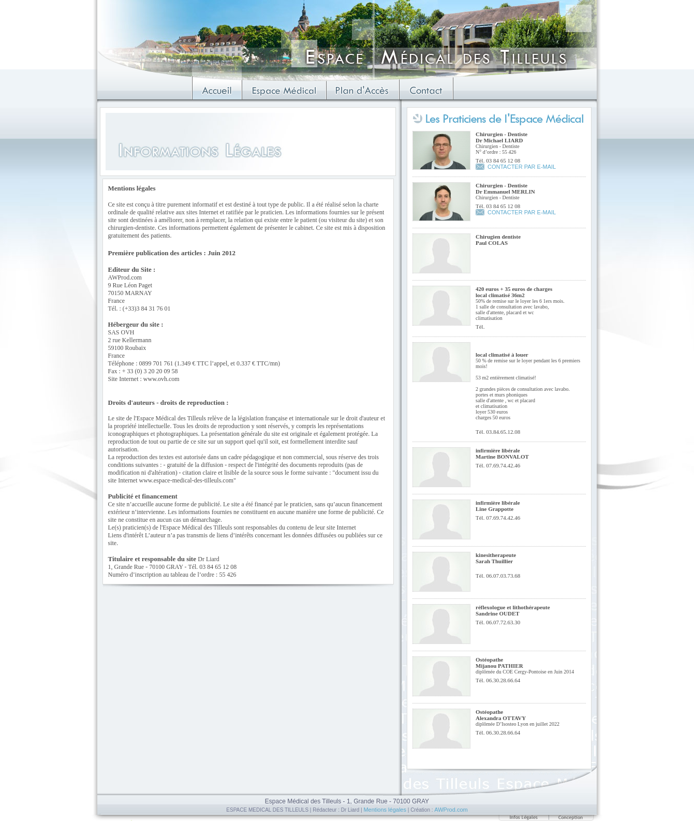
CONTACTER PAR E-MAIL (522, 167)
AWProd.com (450, 810)
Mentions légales (384, 810)
